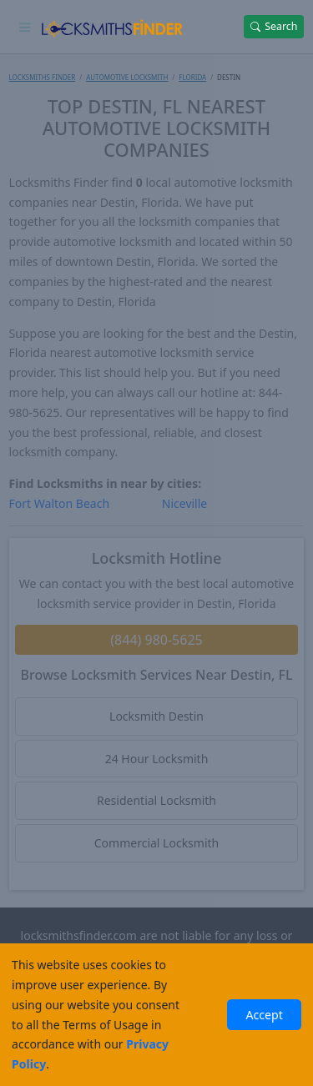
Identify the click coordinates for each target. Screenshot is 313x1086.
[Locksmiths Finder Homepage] (111, 27)
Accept (263, 1015)
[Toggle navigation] (25, 27)
